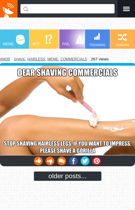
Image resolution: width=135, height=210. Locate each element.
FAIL (73, 40)
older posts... (68, 176)
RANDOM (122, 40)
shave (19, 59)
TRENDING (97, 39)
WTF (42, 40)
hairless (36, 59)
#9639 (5, 59)
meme (52, 59)
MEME (14, 40)
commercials (73, 59)
